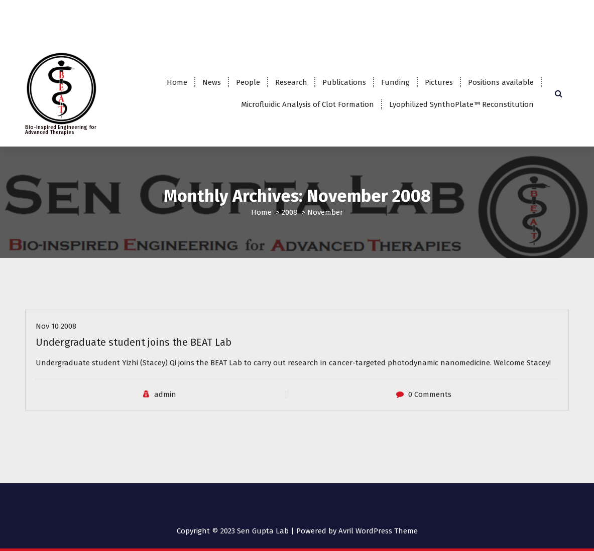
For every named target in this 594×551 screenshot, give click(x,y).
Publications (344, 82)
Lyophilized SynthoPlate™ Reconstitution (461, 104)
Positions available (501, 82)
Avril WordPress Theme (378, 530)
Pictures (439, 82)
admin (165, 400)
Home (177, 82)
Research (291, 82)
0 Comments (429, 400)
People (248, 82)
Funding (395, 82)
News (211, 82)
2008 (289, 212)
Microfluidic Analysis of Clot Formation (307, 104)
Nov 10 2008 (56, 333)
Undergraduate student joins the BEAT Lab (133, 349)
